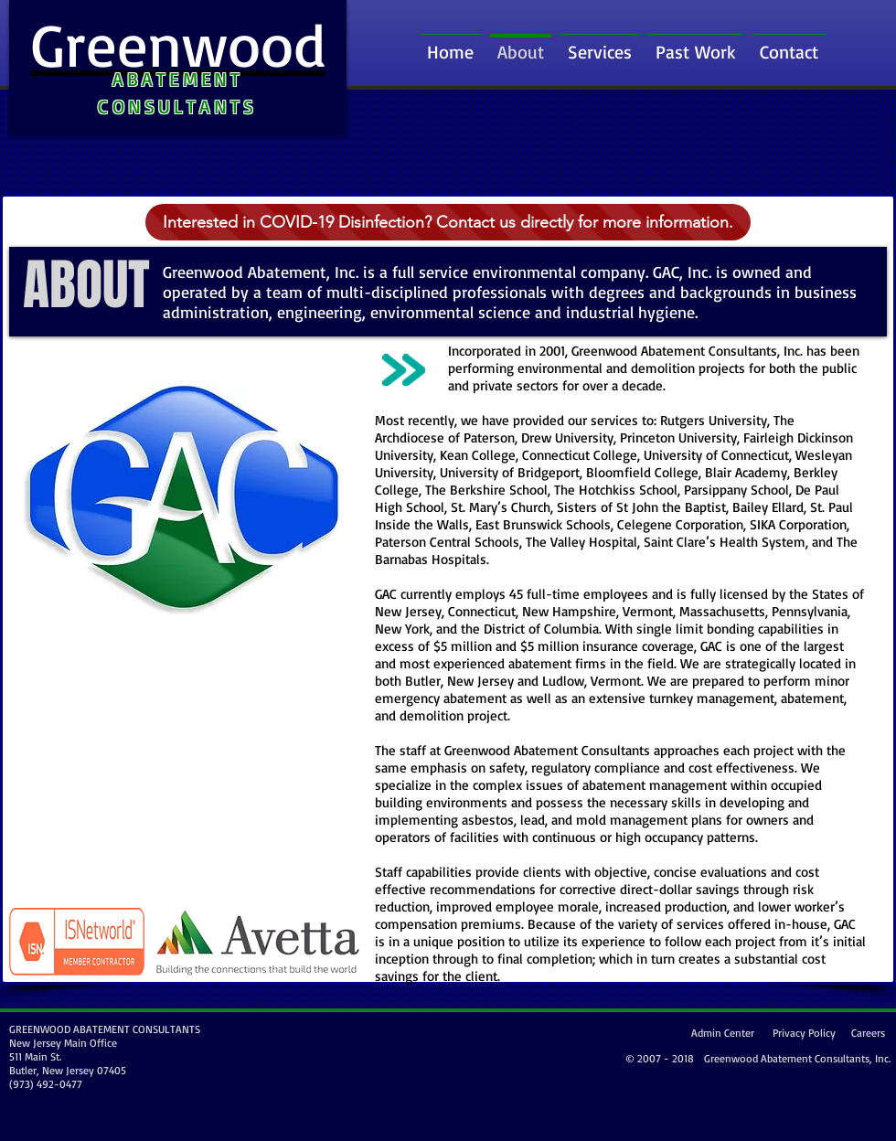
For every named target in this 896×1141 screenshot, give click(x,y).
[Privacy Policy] (801, 1033)
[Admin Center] (720, 1033)
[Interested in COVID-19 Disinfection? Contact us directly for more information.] (448, 222)
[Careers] (865, 1033)
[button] (696, 43)
